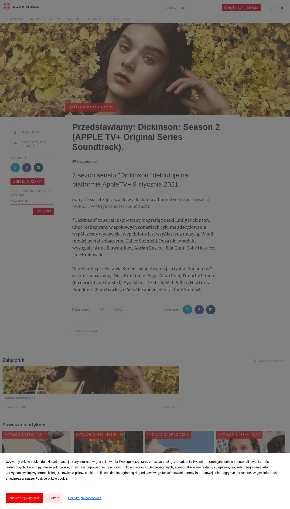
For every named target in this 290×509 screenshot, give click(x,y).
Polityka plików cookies (84, 498)
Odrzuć (54, 498)
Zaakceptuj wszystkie (24, 498)
